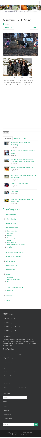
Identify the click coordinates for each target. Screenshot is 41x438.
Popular (7, 138)
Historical (10, 290)
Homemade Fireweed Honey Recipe (22, 167)
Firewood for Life (8, 362)
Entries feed (7, 410)
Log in (5, 406)
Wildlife (9, 247)
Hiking (9, 240)
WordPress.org (8, 418)
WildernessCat (8, 388)
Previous (8, 28)
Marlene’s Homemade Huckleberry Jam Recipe (23, 152)
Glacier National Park (9, 372)
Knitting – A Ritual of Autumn (19, 183)
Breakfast (10, 277)
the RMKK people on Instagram (12, 323)
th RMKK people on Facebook (12, 319)
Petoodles (6, 380)
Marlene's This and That (13, 256)
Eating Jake (14, 191)
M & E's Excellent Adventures (15, 252)
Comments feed (8, 414)
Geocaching (11, 238)
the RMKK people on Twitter (11, 331)
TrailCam (9, 296)
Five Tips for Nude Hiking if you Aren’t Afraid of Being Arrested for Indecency (22, 160)
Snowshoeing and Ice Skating (16, 245)
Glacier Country (11, 219)
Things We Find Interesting (14, 287)
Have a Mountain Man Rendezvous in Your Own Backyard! (24, 176)
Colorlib (14, 435)
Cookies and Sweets (13, 279)
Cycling (9, 235)
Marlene (7, 24)
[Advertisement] (18, 107)
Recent (17, 138)
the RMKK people (9, 433)
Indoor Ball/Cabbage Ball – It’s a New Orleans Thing (22, 200)
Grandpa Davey (11, 223)
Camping (10, 233)
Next (34, 28)
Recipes (8, 274)
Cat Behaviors (7, 354)
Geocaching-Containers (10, 366)
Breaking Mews (11, 214)
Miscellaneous (10, 261)
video (8, 300)
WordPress (26, 435)
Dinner (9, 282)
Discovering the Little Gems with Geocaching (20, 144)
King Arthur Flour (8, 376)
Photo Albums (10, 269)
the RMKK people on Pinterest (12, 327)
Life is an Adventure (12, 227)
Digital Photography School (11, 358)
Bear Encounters (12, 231)
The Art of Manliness (9, 384)
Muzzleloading (11, 242)
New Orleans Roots (12, 265)
